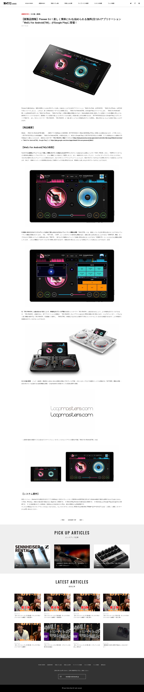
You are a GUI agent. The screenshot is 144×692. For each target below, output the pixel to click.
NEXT (82, 520)
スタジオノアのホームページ (89, 506)
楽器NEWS (42, 3)
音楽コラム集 (55, 3)
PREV (62, 520)
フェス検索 (96, 664)
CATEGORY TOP (72, 520)
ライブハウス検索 (77, 664)
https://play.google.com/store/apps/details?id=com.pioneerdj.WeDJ (72, 140)
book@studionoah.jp (72, 676)
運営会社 (103, 664)
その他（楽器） (36, 14)
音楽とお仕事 (67, 664)
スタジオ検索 (87, 664)
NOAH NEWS (29, 3)
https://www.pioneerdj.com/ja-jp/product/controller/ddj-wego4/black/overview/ (97, 138)
